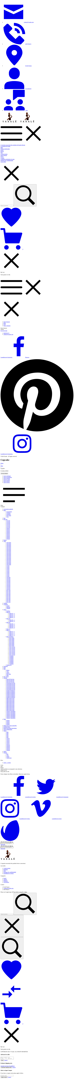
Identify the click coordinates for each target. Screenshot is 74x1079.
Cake (4, 541)
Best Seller (11, 638)
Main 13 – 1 (12, 631)
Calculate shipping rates (6, 1067)
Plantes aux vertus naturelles (10, 725)
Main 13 (8, 630)
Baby (4, 510)
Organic (5, 678)
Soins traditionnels (7, 729)
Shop (2, 466)
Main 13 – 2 (12, 635)
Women (8, 528)
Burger (5, 540)
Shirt (7, 675)
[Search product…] (12, 948)
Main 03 (8, 618)
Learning (8, 514)
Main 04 (8, 622)
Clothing (8, 513)
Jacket (7, 672)
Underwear (8, 757)
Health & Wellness (10, 690)
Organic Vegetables (10, 711)
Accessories (9, 511)
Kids (4, 667)
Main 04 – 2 (12, 625)
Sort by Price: (6, 481)
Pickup (8, 720)
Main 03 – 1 (12, 620)
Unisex (8, 738)
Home (2, 463)
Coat (7, 671)
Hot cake (8, 590)
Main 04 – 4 (12, 627)
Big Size (5, 519)
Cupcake (8, 577)
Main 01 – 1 (12, 613)
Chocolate (8, 542)
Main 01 (8, 612)
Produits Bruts (6, 727)
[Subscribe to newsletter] (3, 844)
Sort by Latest (6, 479)
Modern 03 (8, 665)
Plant (4, 719)
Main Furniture (9, 636)
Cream (7, 565)
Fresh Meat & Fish (10, 683)
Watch (4, 730)
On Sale (8, 520)
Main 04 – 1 (12, 623)
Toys (7, 516)
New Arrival (12, 647)
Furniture (5, 666)
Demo (4, 609)
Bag (4, 518)
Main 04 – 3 (12, 626)
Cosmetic (5, 604)
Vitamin (8, 608)
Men (4, 669)
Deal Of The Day (10, 679)
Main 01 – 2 (12, 614)
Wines (4, 751)
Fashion (8, 611)
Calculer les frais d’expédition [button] (8, 1066)
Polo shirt (8, 674)
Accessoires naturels (8, 509)
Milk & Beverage (10, 698)
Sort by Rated (6, 478)
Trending (11, 656)
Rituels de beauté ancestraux (10, 728)
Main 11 (8, 629)
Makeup (8, 607)
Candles (5, 603)
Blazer (7, 670)
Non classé (6, 676)
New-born (8, 515)
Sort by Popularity (7, 477)
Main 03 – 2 (12, 621)
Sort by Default (7, 476)
